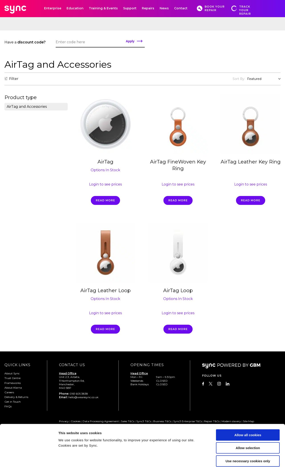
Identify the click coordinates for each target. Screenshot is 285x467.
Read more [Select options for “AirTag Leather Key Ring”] (250, 200)
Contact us (72, 365)
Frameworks (12, 383)
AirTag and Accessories (27, 106)
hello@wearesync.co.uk (83, 397)
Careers (9, 392)
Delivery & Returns (16, 397)
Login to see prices (105, 184)
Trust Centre (12, 378)
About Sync (12, 373)
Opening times (147, 365)
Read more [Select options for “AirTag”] (105, 200)
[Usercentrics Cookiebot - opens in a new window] (28, 458)
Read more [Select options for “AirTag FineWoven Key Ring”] (178, 200)
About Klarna (13, 387)
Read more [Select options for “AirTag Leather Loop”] (105, 329)
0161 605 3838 (79, 393)
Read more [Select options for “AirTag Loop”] (178, 329)
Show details (233, 458)
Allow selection (248, 426)
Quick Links (17, 365)
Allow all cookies (247, 412)
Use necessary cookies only (248, 438)
